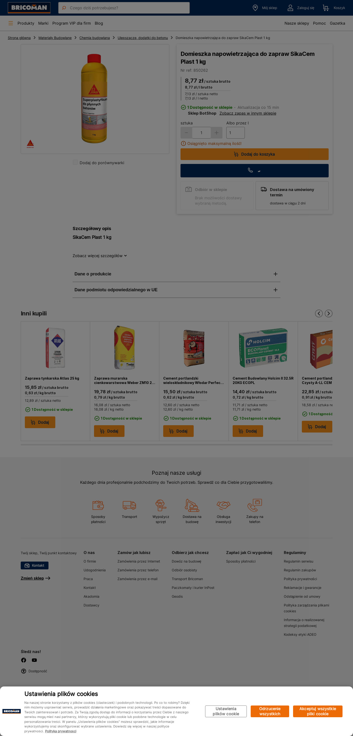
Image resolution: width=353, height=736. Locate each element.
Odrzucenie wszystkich (270, 711)
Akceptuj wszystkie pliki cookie (317, 711)
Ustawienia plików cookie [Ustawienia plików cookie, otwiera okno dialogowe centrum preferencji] (226, 711)
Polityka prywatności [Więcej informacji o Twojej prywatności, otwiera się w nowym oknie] (60, 731)
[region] (176, 711)
